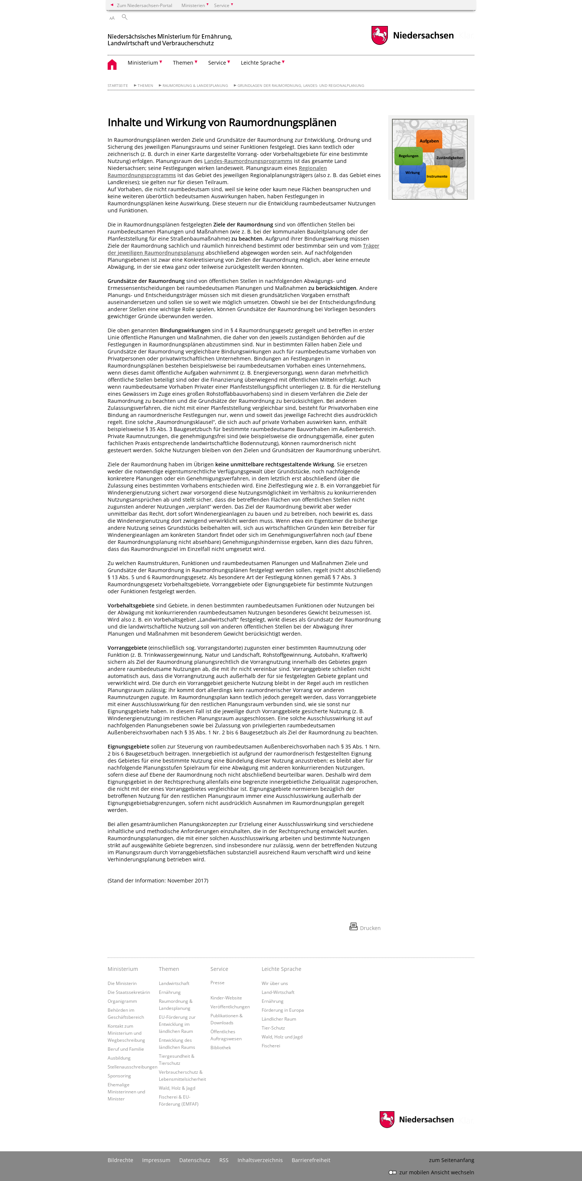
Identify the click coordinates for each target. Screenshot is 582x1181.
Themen (145, 85)
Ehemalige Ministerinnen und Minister (126, 1092)
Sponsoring (119, 1076)
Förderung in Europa (283, 1010)
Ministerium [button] (143, 62)
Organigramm (122, 1001)
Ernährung (170, 992)
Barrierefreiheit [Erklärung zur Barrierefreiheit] (311, 1160)
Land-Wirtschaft (278, 992)
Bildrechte (120, 1160)
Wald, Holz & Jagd (177, 1088)
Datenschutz (194, 1160)
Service (219, 968)
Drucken (370, 928)
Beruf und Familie (126, 1049)
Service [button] (217, 62)
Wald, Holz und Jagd (282, 1037)
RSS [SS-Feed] (224, 1160)
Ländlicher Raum (279, 1019)
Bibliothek (220, 1047)
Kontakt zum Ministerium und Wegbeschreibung (126, 1033)
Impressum (156, 1160)
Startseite (118, 85)
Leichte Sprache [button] (261, 62)
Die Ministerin (122, 983)
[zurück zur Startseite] (171, 37)
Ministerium (123, 968)
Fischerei (271, 1045)
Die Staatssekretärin (129, 992)
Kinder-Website (226, 998)
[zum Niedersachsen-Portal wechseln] (412, 44)
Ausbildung (119, 1058)
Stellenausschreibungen (132, 1067)
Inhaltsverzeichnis (260, 1160)
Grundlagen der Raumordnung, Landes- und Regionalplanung (301, 85)
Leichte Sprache (281, 968)
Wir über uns (275, 983)
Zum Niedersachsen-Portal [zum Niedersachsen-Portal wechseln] (144, 5)
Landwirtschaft (174, 983)
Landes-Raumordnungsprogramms (248, 160)
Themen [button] (183, 62)
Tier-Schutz (273, 1028)
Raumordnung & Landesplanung (195, 85)
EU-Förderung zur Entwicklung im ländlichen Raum (177, 1024)
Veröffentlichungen (230, 1006)
